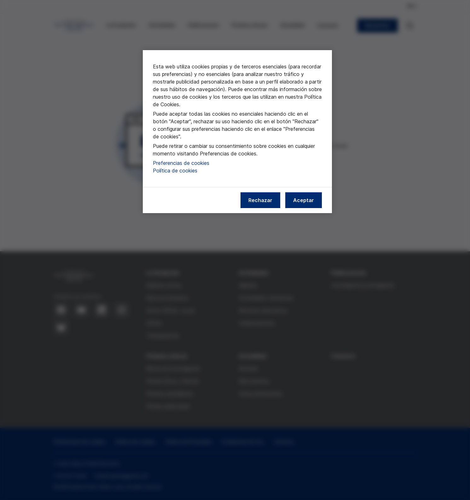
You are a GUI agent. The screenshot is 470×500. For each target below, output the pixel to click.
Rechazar (260, 200)
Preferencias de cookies (181, 163)
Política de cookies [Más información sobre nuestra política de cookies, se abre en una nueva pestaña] (175, 170)
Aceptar (303, 200)
